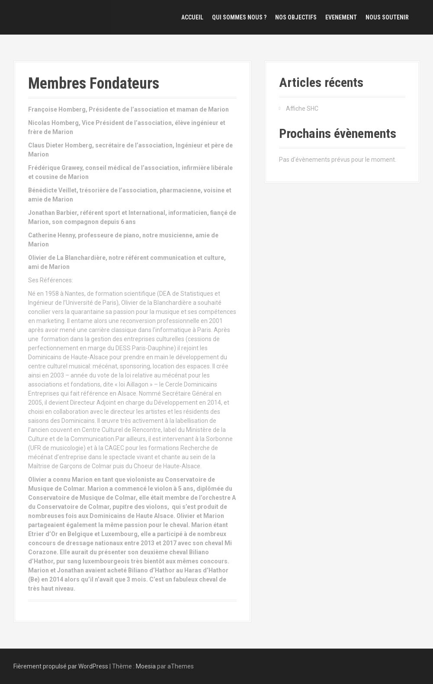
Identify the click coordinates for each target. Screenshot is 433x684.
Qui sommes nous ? (239, 17)
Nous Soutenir (387, 17)
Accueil (192, 17)
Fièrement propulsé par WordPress (60, 666)
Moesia (146, 666)
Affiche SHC (302, 108)
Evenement (341, 17)
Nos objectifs (296, 17)
